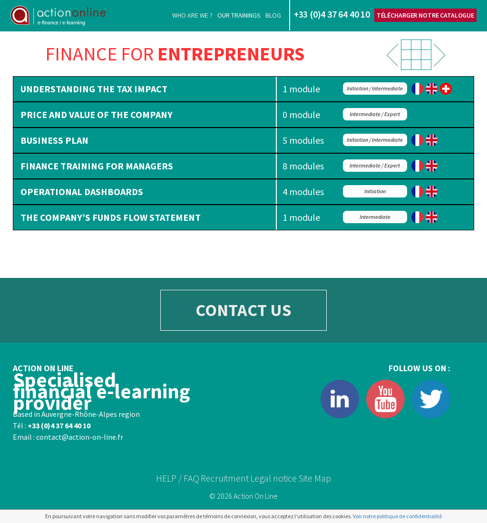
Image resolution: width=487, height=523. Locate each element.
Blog (273, 15)
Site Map (314, 478)
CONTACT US (243, 310)
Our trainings (239, 15)
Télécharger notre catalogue (425, 15)
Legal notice (273, 478)
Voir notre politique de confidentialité (397, 516)
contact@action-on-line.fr (79, 437)
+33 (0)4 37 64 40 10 (59, 425)
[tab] (243, 89)
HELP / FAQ (177, 478)
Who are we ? (192, 15)
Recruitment (225, 478)
